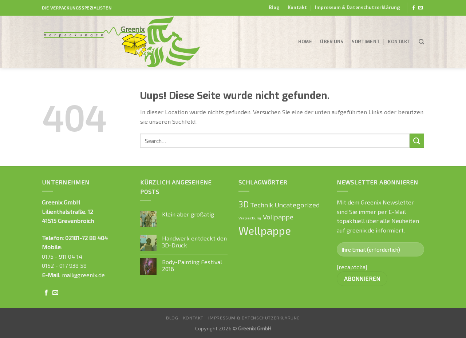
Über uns (331, 42)
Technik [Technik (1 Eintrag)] (261, 204)
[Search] (421, 42)
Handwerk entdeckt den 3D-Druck (194, 241)
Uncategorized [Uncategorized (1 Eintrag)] (297, 204)
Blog (274, 7)
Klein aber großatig (188, 214)
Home (305, 42)
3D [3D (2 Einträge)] (243, 204)
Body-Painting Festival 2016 (192, 265)
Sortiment (366, 42)
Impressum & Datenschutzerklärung (357, 7)
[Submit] (417, 141)
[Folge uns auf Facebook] (413, 8)
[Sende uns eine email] (420, 8)
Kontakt (297, 7)
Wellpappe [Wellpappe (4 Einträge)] (264, 230)
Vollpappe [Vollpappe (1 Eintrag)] (278, 216)
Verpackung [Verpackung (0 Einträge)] (249, 217)
